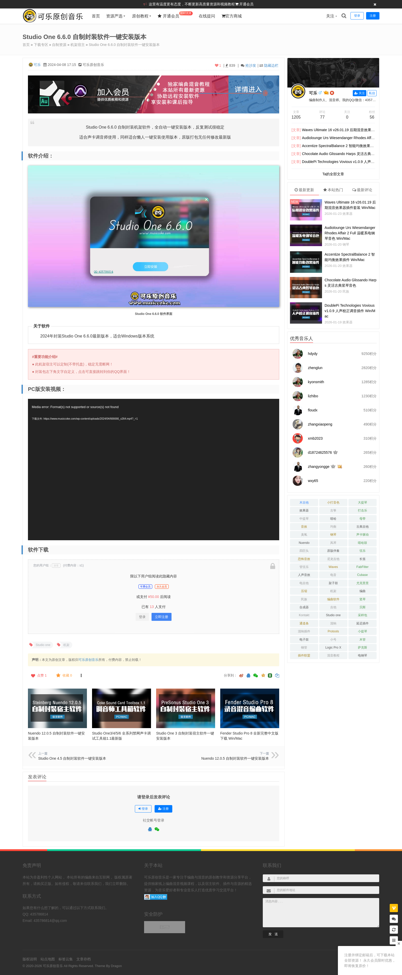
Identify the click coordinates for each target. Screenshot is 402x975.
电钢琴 (362, 655)
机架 (333, 591)
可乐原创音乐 (88, 660)
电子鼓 (304, 639)
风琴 (333, 543)
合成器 (304, 607)
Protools (333, 631)
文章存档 (83, 959)
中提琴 (304, 518)
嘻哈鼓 (362, 543)
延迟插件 (362, 623)
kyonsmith (316, 382)
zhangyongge (318, 467)
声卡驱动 (362, 534)
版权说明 (30, 959)
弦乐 (362, 551)
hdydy (312, 354)
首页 (96, 16)
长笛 (362, 559)
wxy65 (313, 481)
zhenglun (315, 368)
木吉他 (304, 502)
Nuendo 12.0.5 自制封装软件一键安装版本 (235, 758)
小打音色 (333, 502)
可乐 (37, 65)
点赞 (38, 675)
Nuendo (304, 543)
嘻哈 (333, 518)
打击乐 (362, 510)
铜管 (304, 647)
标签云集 (65, 959)
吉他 (333, 607)
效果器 (348, 214)
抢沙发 (250, 65)
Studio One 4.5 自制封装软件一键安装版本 (72, 758)
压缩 (304, 591)
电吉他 (304, 583)
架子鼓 (333, 583)
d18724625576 (320, 452)
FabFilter (362, 567)
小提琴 (362, 631)
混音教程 (333, 655)
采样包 (362, 615)
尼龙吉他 (333, 559)
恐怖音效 (304, 559)
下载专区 (41, 45)
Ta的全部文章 (333, 174)
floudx (312, 410)
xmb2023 (315, 438)
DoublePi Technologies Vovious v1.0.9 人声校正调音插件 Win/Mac (350, 310)
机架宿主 (78, 45)
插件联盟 (304, 655)
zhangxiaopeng (320, 424)
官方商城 (232, 16)
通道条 (304, 623)
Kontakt (304, 615)
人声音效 (304, 575)
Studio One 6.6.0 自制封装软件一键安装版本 (124, 45)
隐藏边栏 (271, 65)
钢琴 (346, 244)
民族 (346, 291)
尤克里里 (362, 583)
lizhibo (313, 396)
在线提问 (207, 16)
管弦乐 (304, 567)
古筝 (333, 510)
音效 (304, 526)
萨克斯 (362, 647)
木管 (362, 639)
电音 (333, 575)
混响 (333, 623)
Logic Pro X (333, 647)
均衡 (333, 526)
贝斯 (362, 607)
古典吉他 (362, 526)
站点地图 (48, 959)
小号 (333, 639)
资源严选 (114, 16)
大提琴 (362, 502)
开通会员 (246, 4)
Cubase (362, 575)
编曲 (362, 591)
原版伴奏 (333, 551)
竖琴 (362, 599)
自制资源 (59, 45)
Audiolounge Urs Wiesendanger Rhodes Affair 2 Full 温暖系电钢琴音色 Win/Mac (350, 233)
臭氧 (304, 534)
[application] (153, 469)
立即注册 (161, 617)
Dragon (116, 966)
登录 (142, 617)
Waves (333, 567)
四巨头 (304, 551)
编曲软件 (333, 599)
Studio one (333, 615)
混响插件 (304, 631)
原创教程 (140, 16)
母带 (362, 518)
